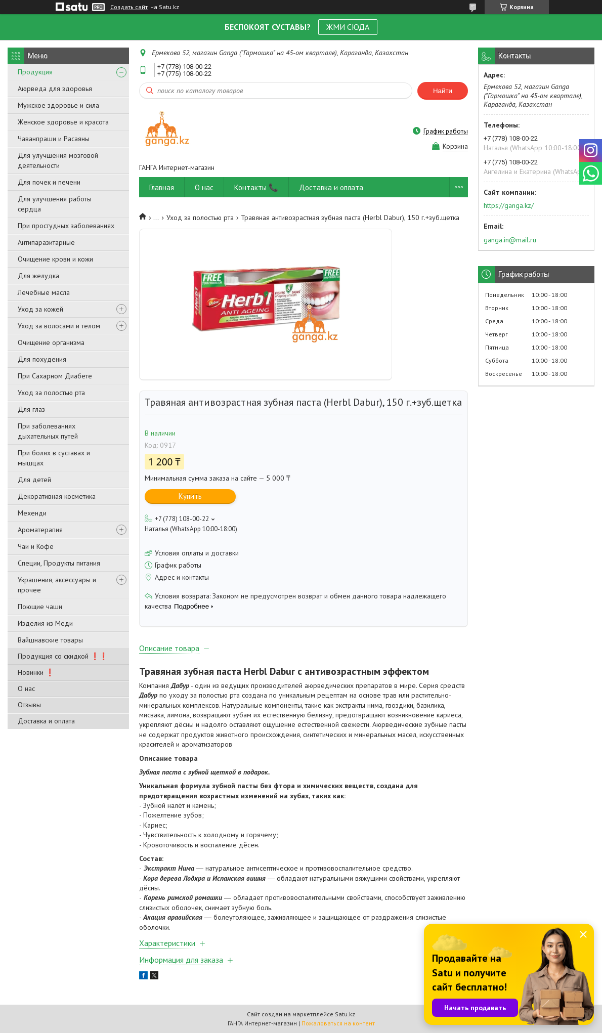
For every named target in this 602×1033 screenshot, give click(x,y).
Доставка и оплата (46, 720)
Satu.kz (345, 1014)
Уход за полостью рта (51, 392)
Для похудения (42, 359)
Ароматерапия (40, 529)
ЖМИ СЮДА (347, 27)
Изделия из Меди (45, 623)
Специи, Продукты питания (59, 563)
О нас (26, 688)
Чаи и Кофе (36, 546)
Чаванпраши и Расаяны (54, 138)
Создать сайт (129, 7)
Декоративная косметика (57, 496)
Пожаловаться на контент (338, 1023)
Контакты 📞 (256, 187)
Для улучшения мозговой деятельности (58, 160)
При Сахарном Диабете (55, 375)
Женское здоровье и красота (63, 121)
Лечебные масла (44, 292)
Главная (161, 187)
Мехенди (32, 513)
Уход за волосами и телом (59, 325)
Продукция (35, 71)
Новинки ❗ (36, 672)
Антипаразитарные (46, 242)
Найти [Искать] (442, 91)
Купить (190, 496)
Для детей (34, 479)
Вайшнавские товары (50, 639)
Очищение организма (51, 342)
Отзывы (29, 704)
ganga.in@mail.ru (510, 239)
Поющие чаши (40, 606)
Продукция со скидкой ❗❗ (63, 656)
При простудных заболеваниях (66, 225)
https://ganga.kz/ (509, 205)
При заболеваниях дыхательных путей (48, 431)
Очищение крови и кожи (55, 259)
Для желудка (38, 275)
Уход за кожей (40, 309)
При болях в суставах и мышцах (54, 457)
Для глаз (31, 409)
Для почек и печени (49, 182)
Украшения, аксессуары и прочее (57, 584)
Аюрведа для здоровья (55, 88)
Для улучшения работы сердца (55, 203)
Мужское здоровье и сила (58, 105)
